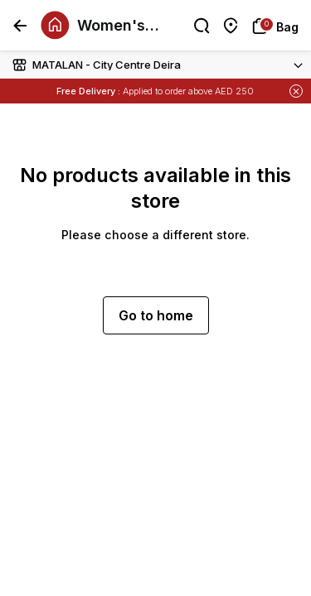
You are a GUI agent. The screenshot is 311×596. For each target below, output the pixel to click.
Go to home (156, 315)
